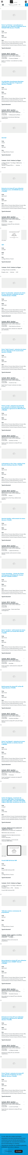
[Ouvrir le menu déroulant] (2, 2)
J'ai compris (18, 1151)
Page (10, 4)
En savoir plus (8, 1151)
